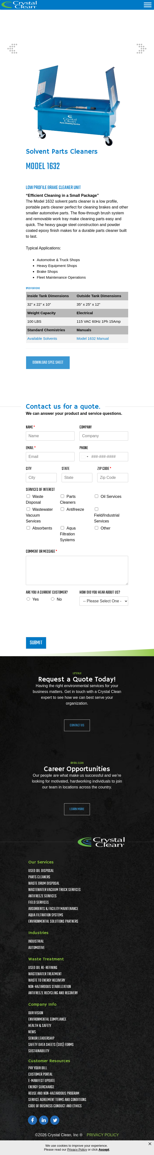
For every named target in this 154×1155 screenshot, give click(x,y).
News (32, 1032)
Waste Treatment (46, 959)
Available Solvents (42, 338)
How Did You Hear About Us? (99, 593)
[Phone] (103, 456)
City (28, 469)
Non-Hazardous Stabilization (49, 987)
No (59, 599)
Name (30, 427)
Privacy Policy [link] (77, 1149)
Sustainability (38, 1051)
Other (105, 528)
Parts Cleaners (39, 877)
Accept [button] (104, 1149)
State (65, 469)
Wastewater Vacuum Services (39, 515)
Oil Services (111, 496)
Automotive (36, 948)
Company (85, 427)
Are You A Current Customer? (47, 593)
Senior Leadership (41, 1038)
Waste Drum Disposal (43, 883)
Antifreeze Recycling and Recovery (53, 993)
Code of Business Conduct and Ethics (55, 1106)
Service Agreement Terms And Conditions (57, 1100)
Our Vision (35, 1013)
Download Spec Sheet (47, 363)
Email (31, 448)
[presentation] (63, 629)
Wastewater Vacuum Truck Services (54, 890)
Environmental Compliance (47, 1019)
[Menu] (148, 4)
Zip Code (104, 469)
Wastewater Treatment (45, 974)
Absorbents (42, 528)
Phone (83, 448)
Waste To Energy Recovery (46, 980)
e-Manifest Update (41, 1081)
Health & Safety (39, 1026)
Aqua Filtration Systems (68, 534)
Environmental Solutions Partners (53, 921)
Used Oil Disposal (41, 871)
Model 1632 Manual (93, 338)
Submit (36, 643)
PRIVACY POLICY (103, 1135)
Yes (35, 599)
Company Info (42, 1004)
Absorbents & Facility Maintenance (53, 909)
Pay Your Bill (37, 1068)
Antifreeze (75, 509)
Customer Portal (40, 1074)
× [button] (150, 1143)
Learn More (77, 809)
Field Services (38, 902)
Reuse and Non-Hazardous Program (53, 1093)
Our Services (41, 862)
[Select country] (84, 456)
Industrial (36, 941)
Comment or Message (41, 552)
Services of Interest (40, 490)
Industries (38, 933)
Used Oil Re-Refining (42, 968)
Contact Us (77, 725)
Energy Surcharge (41, 1087)
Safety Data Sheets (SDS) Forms (51, 1045)
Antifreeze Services (42, 896)
